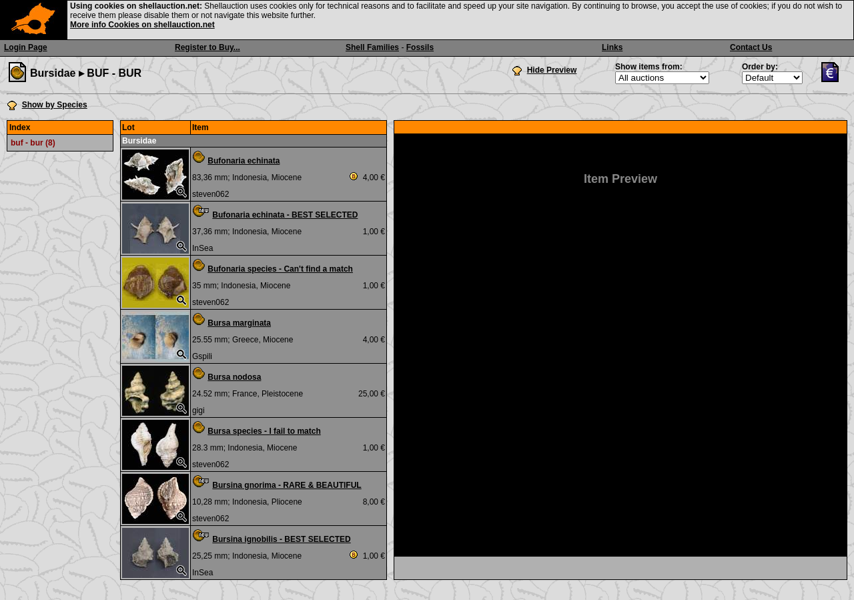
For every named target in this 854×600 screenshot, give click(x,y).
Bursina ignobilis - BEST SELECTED (281, 539)
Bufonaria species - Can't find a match (280, 269)
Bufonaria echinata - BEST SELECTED (285, 215)
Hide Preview (552, 70)
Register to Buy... (207, 47)
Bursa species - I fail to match (263, 431)
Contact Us (751, 47)
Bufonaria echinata (243, 161)
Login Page (25, 47)
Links (612, 47)
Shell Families (372, 47)
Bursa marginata (239, 323)
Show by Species (54, 104)
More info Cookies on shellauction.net (142, 24)
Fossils (420, 47)
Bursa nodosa (234, 377)
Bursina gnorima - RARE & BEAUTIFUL (286, 485)
